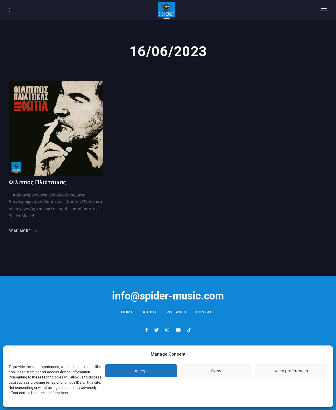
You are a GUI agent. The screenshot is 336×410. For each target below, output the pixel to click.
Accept (141, 370)
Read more (22, 231)
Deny (216, 370)
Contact (205, 312)
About (150, 312)
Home (127, 312)
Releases (176, 312)
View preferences (291, 370)
